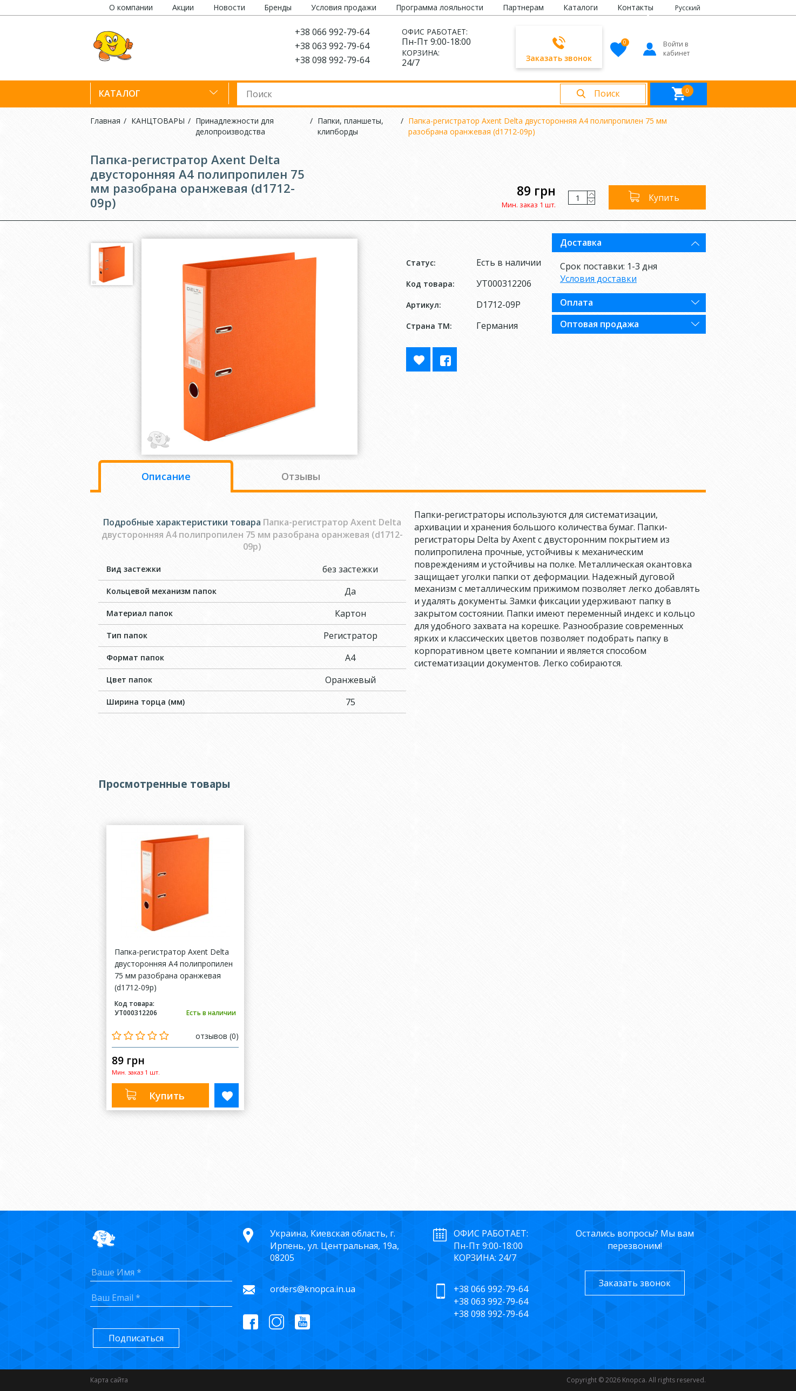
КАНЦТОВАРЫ (158, 121)
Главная (105, 121)
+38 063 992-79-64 (332, 46)
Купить (664, 198)
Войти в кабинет (666, 48)
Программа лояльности (439, 7)
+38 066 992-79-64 (332, 32)
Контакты (635, 7)
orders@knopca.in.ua (312, 1289)
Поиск (607, 93)
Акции (183, 7)
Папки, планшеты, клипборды (350, 126)
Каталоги (580, 7)
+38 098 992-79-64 (332, 60)
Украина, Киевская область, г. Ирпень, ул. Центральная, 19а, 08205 (334, 1245)
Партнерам (523, 7)
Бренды (278, 7)
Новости (229, 7)
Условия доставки (598, 279)
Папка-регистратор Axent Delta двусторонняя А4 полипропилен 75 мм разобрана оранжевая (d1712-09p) (537, 126)
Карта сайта (109, 1380)
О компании (131, 7)
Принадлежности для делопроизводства (234, 126)
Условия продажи (343, 7)
